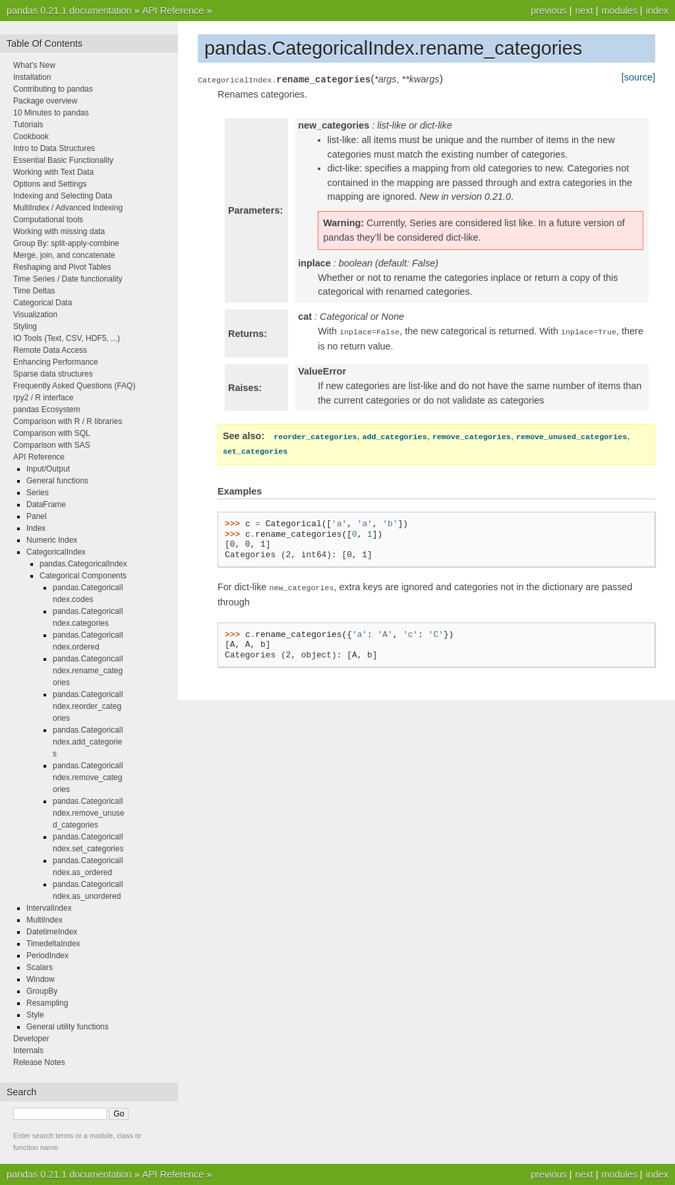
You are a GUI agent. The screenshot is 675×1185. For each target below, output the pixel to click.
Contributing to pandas (53, 89)
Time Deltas (34, 290)
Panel (36, 516)
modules (619, 10)
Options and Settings (49, 184)
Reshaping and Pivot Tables (62, 267)
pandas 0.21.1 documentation (69, 10)
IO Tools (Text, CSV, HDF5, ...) (66, 338)
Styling (25, 326)
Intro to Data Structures (54, 148)
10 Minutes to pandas (51, 112)
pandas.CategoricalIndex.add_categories (88, 741)
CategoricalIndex (56, 552)
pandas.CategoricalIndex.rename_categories (88, 670)
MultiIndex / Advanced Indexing (68, 207)
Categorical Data (42, 302)
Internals (28, 1050)
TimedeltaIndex (53, 943)
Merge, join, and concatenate (64, 255)
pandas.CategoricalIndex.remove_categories (88, 777)
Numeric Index (51, 540)
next (584, 10)
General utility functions (67, 1026)
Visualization (35, 314)
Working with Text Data (53, 172)
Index (35, 528)
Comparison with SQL (51, 433)
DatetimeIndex (51, 931)
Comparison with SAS (51, 445)
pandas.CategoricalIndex (83, 563)
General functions (57, 480)
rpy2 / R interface (43, 397)
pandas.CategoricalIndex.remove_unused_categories (89, 813)
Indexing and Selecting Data (62, 195)
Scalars (39, 967)
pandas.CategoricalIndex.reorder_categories (88, 706)
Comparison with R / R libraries (67, 421)
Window (40, 979)
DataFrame (46, 504)
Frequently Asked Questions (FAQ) (74, 385)
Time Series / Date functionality (68, 279)
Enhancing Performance (55, 362)
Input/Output (48, 468)
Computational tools (48, 219)
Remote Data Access (50, 350)
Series (37, 492)
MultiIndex (44, 920)
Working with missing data (59, 231)
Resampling (47, 1003)
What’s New (34, 65)
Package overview (45, 101)
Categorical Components (83, 575)
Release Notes (39, 1062)
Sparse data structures (53, 374)
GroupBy (41, 991)
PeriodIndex (47, 955)
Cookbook (31, 136)
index (657, 10)
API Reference (173, 10)
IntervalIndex (49, 908)
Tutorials (28, 124)
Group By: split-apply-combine (66, 243)
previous (548, 10)
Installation (32, 77)
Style (35, 1014)
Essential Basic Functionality (63, 160)
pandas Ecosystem (46, 409)
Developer (31, 1038)
